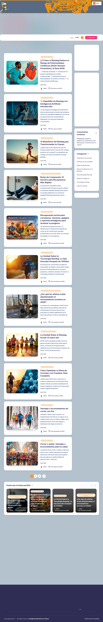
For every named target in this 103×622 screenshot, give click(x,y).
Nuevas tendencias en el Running (50, 173)
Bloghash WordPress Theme (39, 619)
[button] (91, 37)
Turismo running (82, 186)
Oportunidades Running (84, 175)
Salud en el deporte (47, 56)
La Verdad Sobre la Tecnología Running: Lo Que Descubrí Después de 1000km (54, 259)
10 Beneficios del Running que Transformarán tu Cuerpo (86, 143)
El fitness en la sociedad (48, 331)
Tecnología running (46, 97)
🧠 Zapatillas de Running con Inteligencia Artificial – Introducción (54, 104)
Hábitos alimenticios (47, 367)
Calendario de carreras (84, 158)
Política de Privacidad (92, 619)
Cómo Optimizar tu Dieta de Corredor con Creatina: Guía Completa (53, 373)
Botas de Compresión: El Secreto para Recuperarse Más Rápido (53, 180)
